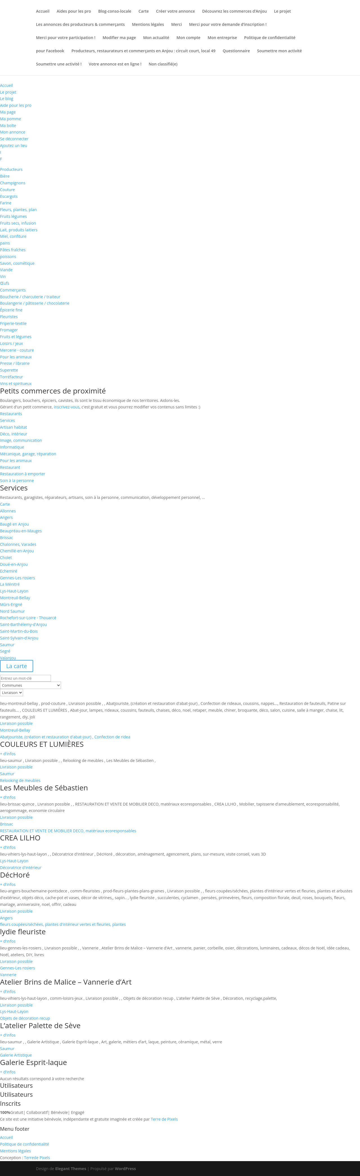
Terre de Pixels (164, 1119)
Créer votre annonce (175, 11)
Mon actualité (156, 38)
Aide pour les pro (16, 105)
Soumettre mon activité (279, 51)
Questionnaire (236, 51)
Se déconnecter (14, 138)
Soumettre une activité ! (59, 64)
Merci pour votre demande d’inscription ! (227, 24)
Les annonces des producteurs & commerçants (80, 24)
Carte (144, 11)
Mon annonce (12, 132)
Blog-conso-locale (114, 11)
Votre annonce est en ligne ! (115, 64)
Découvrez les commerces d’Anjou (234, 11)
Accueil (43, 11)
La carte (16, 666)
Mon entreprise (222, 38)
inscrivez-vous (66, 407)
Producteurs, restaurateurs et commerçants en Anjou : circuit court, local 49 (143, 51)
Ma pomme (10, 118)
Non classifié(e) (162, 64)
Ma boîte (8, 125)
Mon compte (189, 38)
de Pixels (37, 1157)
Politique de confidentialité (269, 38)
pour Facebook (50, 51)
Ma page (8, 112)
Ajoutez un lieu (13, 145)
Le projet (282, 11)
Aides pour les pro (74, 11)
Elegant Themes (70, 1168)
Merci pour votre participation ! (65, 38)
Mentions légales (148, 24)
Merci (176, 24)
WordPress (125, 1168)
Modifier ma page (119, 38)
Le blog (6, 98)
